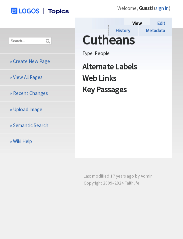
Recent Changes (30, 93)
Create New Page (31, 61)
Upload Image (27, 109)
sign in (162, 8)
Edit (161, 23)
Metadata (155, 31)
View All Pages (28, 77)
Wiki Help (22, 141)
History (123, 31)
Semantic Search (30, 125)
